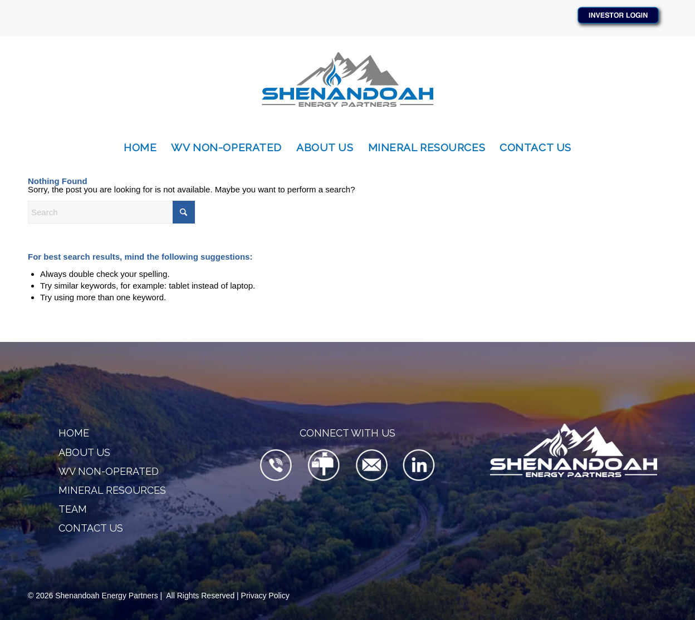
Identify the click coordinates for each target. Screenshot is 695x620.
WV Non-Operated (108, 471)
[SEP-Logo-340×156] (347, 84)
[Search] (111, 212)
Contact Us (90, 528)
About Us (84, 452)
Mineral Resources (112, 490)
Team (72, 509)
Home (73, 433)
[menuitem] (140, 147)
